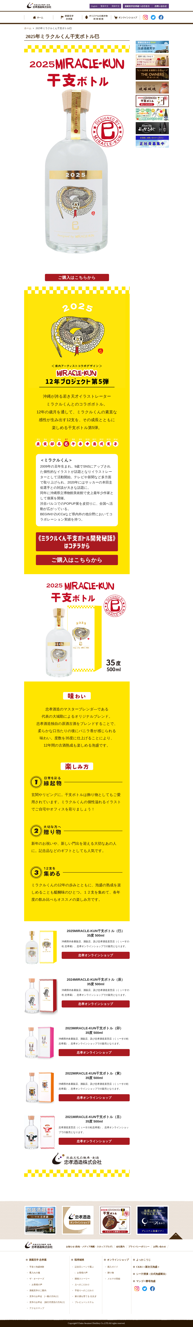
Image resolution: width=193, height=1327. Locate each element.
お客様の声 (37, 1284)
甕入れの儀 (34, 1273)
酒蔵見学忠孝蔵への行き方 (137, 6)
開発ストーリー (82, 1279)
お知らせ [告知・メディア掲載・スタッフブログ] (89, 1247)
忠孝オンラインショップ (95, 955)
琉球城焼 (79, 1259)
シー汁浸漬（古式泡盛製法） (152, 1274)
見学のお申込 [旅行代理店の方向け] (47, 1302)
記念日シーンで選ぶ (84, 1267)
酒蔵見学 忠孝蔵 (37, 1259)
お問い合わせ (160, 6)
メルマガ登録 (114, 1279)
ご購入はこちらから (77, 277)
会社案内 (120, 1247)
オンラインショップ (118, 1259)
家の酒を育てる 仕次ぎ (85, 1296)
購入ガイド (113, 1267)
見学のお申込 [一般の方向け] (43, 1296)
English (94, 6)
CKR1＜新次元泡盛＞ (148, 1267)
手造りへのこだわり (84, 1290)
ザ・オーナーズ (36, 1279)
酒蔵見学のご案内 (37, 1290)
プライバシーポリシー (138, 1247)
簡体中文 (116, 6)
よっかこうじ (143, 1259)
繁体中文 (104, 6)
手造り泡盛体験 (36, 1267)
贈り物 (111, 1273)
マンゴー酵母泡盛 (145, 1281)
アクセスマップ (36, 1308)
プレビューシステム (84, 1302)
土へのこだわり (82, 1284)
